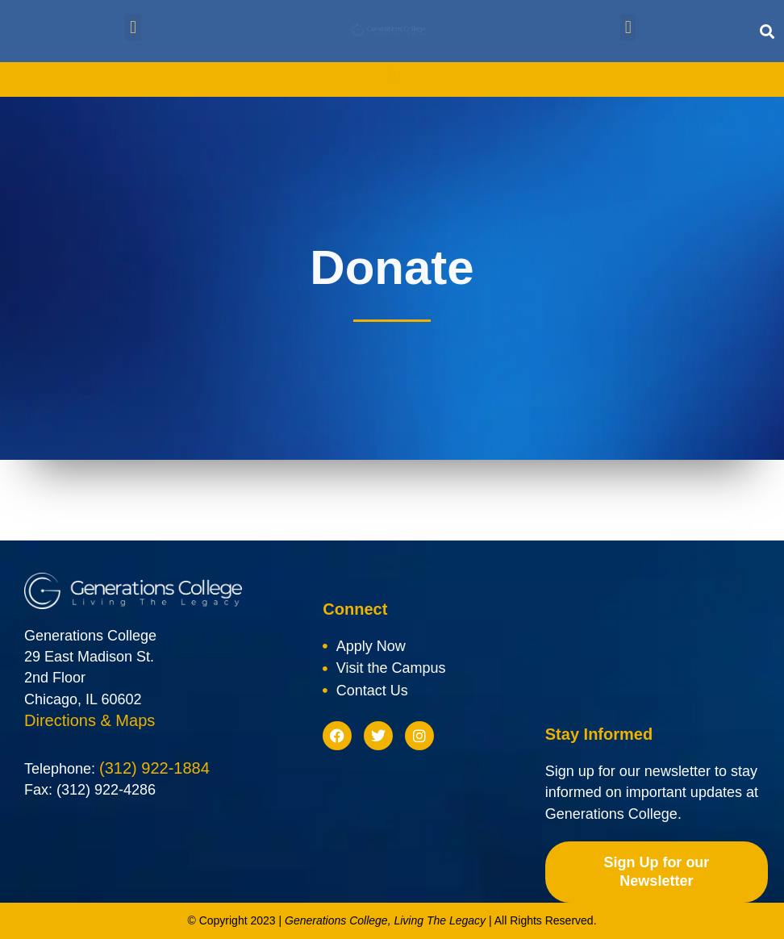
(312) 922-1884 (154, 768)
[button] (132, 27)
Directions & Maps (89, 720)
